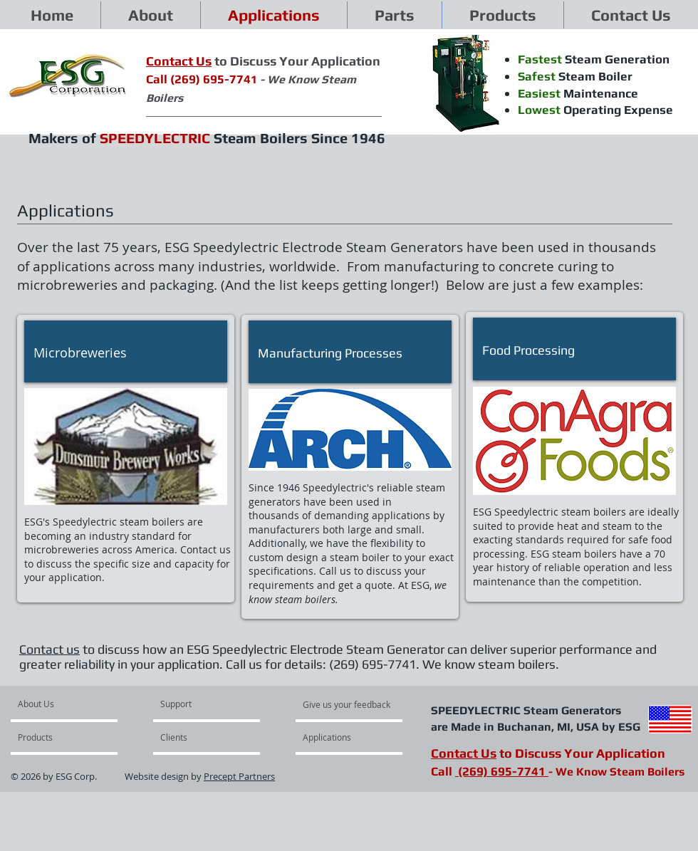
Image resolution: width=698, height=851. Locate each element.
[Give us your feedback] (354, 704)
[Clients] (198, 737)
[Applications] (345, 737)
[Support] (194, 703)
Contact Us (463, 753)
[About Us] (72, 703)
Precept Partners (239, 776)
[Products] (59, 737)
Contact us (49, 649)
